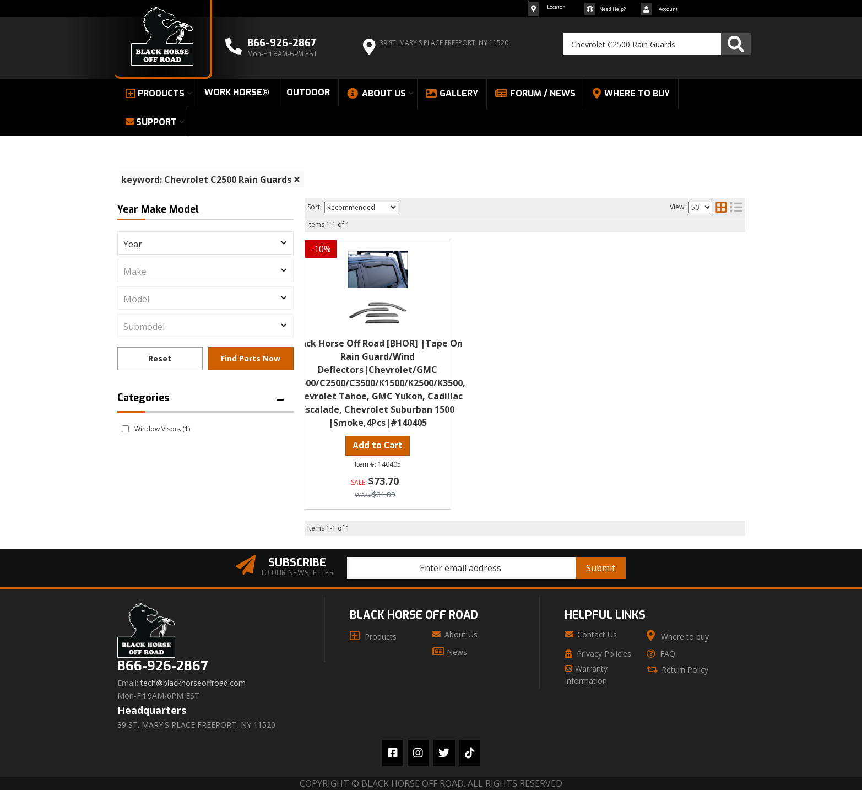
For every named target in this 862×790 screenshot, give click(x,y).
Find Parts (251, 358)
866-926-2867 (162, 666)
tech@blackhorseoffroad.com (193, 683)
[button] (657, 44)
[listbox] (205, 243)
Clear (160, 358)
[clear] (296, 179)
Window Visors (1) (162, 429)
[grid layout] (721, 207)
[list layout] (736, 207)
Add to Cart (378, 445)
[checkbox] (125, 428)
